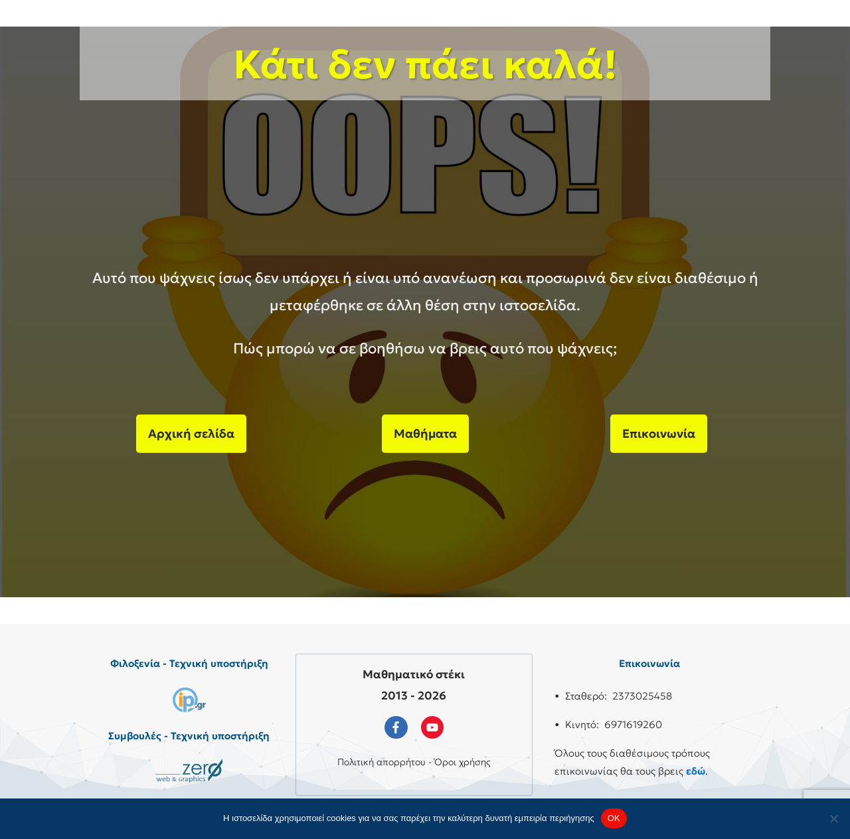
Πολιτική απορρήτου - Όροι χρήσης (414, 762)
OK (614, 818)
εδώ (695, 771)
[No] (833, 818)
